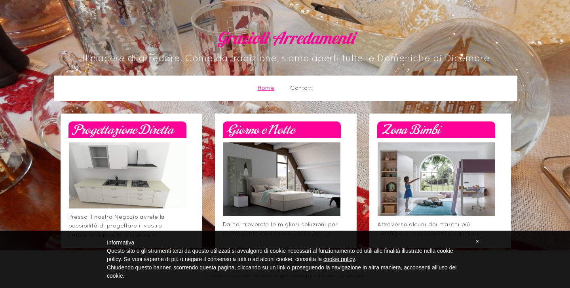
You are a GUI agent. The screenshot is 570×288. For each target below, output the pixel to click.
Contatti (302, 88)
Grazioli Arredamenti (286, 40)
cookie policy (339, 259)
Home (266, 88)
